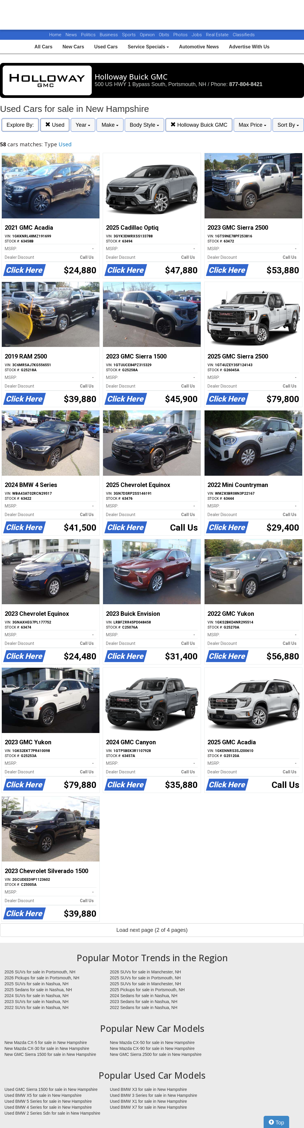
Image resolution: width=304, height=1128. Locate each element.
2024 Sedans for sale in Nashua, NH (143, 995)
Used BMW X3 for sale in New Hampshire (148, 1089)
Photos (181, 34)
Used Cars (106, 46)
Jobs (197, 34)
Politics (88, 34)
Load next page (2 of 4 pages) (152, 930)
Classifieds (244, 34)
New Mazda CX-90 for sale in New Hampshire (152, 1048)
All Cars (43, 46)
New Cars (73, 46)
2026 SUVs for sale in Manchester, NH (145, 972)
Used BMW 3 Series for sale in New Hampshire (153, 1095)
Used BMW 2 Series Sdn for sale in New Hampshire (52, 1113)
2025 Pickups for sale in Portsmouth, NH (147, 989)
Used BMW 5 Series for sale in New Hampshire (48, 1101)
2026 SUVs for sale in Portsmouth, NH (39, 972)
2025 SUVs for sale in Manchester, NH (145, 983)
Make (110, 125)
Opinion (148, 34)
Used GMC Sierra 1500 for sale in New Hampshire (51, 1089)
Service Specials (148, 46)
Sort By (288, 125)
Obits (164, 34)
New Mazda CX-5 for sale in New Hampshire (45, 1042)
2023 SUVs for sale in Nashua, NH (36, 1001)
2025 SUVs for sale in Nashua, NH (36, 983)
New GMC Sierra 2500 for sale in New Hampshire (156, 1054)
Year (83, 125)
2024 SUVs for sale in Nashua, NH (36, 995)
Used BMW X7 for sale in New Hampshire (148, 1107)
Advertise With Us (249, 46)
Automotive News (199, 46)
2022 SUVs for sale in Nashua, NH (36, 1007)
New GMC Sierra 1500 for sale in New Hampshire (50, 1054)
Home (55, 34)
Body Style (144, 125)
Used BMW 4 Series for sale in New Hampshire (48, 1107)
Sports (129, 34)
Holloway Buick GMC (198, 125)
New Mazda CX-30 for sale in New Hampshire (46, 1048)
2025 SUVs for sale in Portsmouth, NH (145, 977)
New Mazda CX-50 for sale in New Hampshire (152, 1042)
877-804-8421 (245, 84)
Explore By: (20, 125)
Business (109, 34)
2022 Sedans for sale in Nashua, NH (143, 1007)
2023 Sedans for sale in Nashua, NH (143, 1001)
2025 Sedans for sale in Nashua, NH (38, 989)
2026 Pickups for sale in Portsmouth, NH (41, 977)
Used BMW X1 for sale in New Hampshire (148, 1101)
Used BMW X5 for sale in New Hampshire (43, 1095)
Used (54, 125)
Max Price (252, 125)
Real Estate (218, 34)
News (71, 34)
